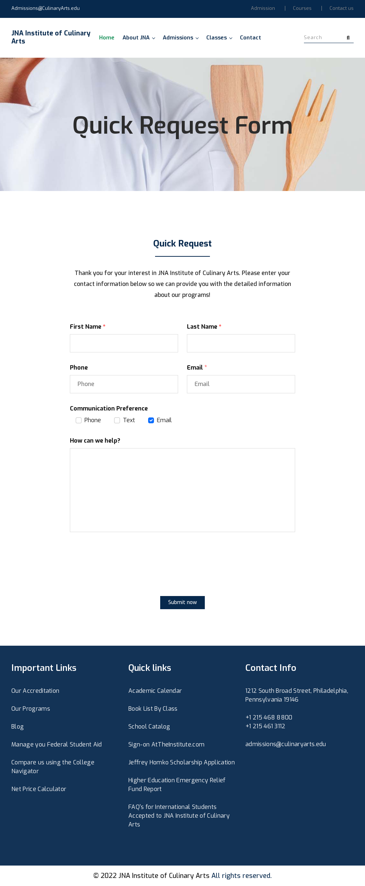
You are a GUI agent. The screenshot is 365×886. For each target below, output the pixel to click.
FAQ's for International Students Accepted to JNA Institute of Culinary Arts (179, 815)
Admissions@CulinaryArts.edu (45, 8)
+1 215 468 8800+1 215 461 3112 (269, 722)
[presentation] (125, 571)
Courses (302, 8)
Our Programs (30, 709)
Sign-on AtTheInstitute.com (166, 744)
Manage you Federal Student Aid (56, 744)
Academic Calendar (155, 691)
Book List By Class (153, 709)
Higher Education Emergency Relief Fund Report (177, 784)
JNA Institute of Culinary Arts (164, 875)
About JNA (139, 37)
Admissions (180, 37)
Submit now (182, 602)
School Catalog (149, 726)
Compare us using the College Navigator (52, 767)
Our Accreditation (35, 691)
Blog (17, 726)
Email (164, 420)
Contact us (342, 8)
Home (106, 37)
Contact (250, 37)
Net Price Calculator (38, 789)
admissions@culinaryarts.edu (285, 744)
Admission (263, 8)
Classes (219, 37)
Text (129, 420)
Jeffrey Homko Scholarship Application (181, 762)
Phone (92, 420)
